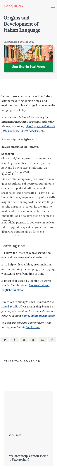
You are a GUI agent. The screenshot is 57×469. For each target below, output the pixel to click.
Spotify (30, 126)
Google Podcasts (29, 131)
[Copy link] (52, 339)
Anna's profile (9, 306)
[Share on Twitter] (5, 339)
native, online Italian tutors (38, 316)
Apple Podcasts (45, 126)
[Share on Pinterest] (33, 339)
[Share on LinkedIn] (24, 339)
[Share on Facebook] (14, 339)
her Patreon (33, 327)
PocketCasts (10, 131)
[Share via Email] (42, 339)
